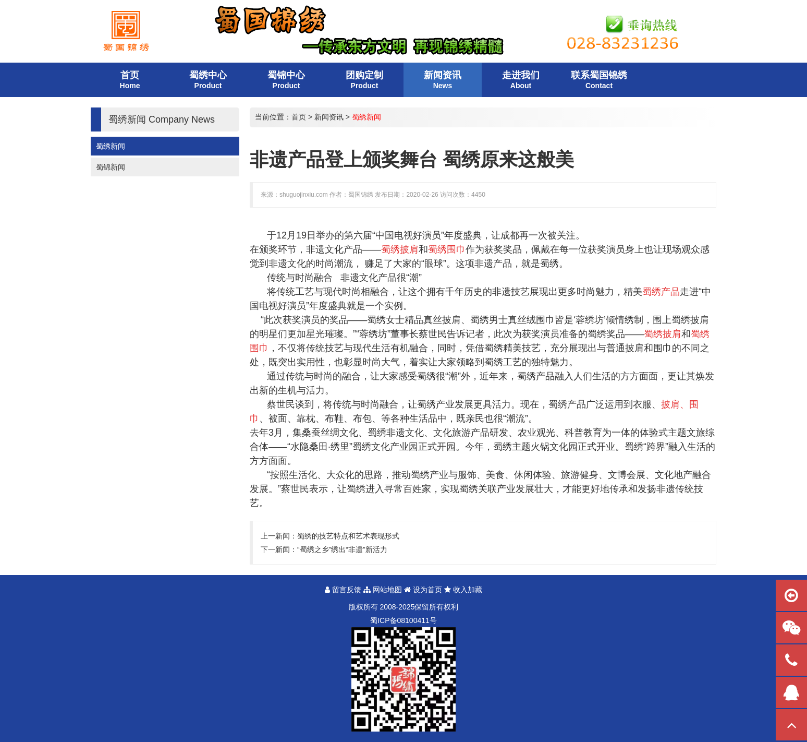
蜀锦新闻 (110, 167)
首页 (298, 117)
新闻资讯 (329, 117)
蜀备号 (403, 620)
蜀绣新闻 (110, 146)
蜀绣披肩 (690, 320)
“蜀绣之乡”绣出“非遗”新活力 (342, 549)
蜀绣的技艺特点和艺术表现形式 (348, 536)
